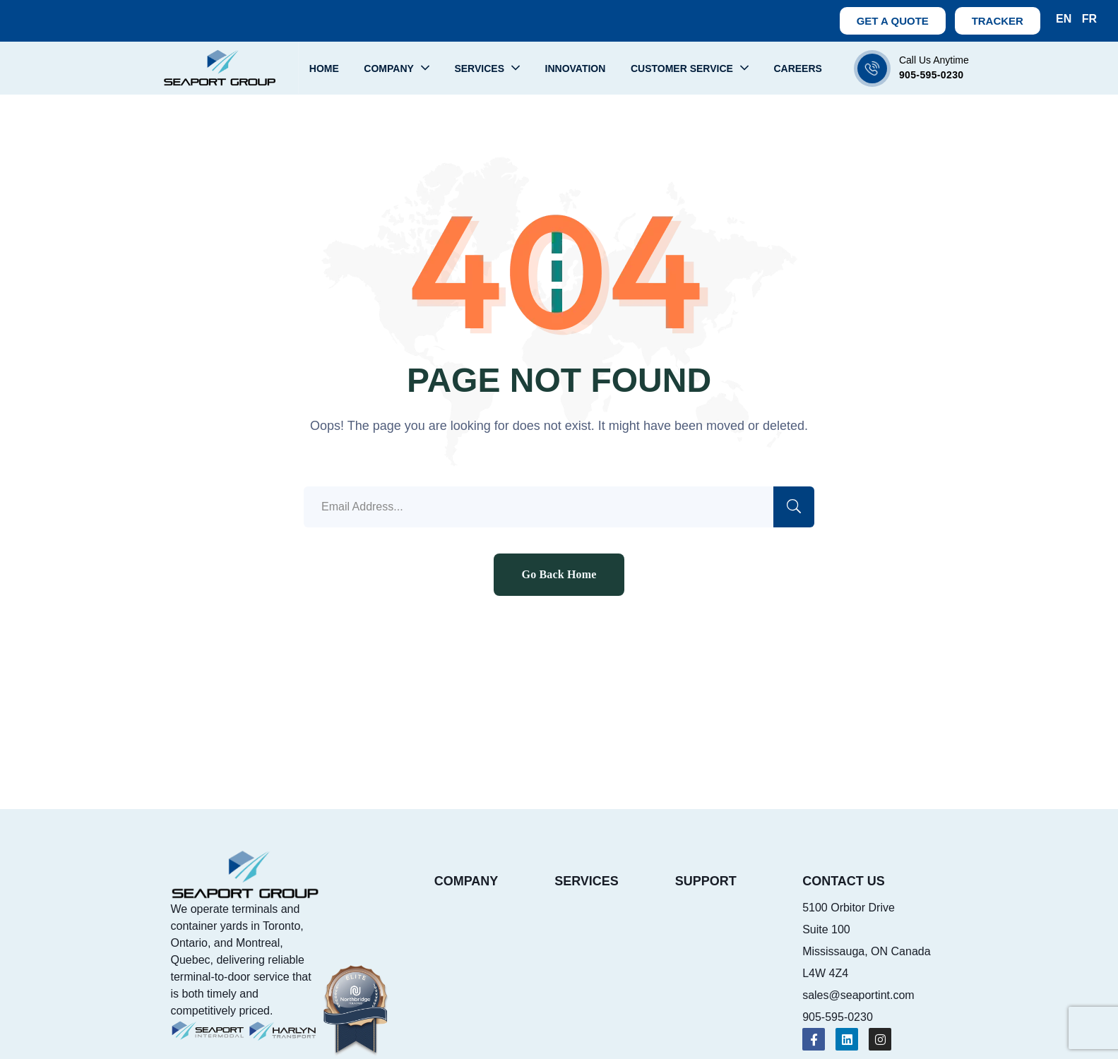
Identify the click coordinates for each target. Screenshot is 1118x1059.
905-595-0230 (931, 74)
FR (1089, 19)
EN (1063, 19)
